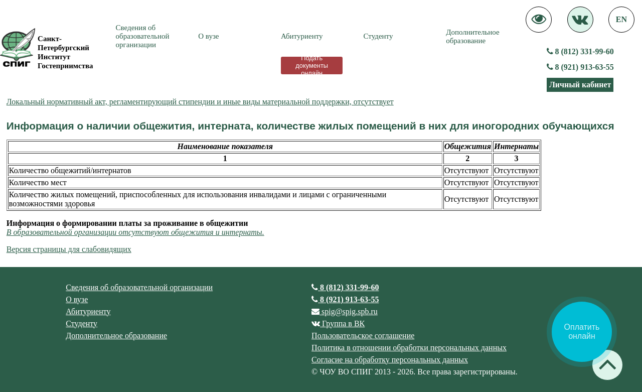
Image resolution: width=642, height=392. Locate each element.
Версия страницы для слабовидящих (69, 249)
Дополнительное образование (473, 36)
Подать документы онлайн (311, 65)
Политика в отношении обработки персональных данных (409, 347)
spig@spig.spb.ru (344, 311)
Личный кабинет (580, 84)
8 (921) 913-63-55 (580, 67)
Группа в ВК (338, 323)
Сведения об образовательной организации (143, 36)
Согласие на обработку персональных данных (389, 359)
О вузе (208, 36)
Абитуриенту (302, 36)
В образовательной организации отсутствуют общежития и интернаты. (135, 232)
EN (621, 19)
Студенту (378, 36)
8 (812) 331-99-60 (580, 51)
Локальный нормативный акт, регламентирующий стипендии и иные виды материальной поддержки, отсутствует (200, 101)
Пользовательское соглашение (362, 335)
